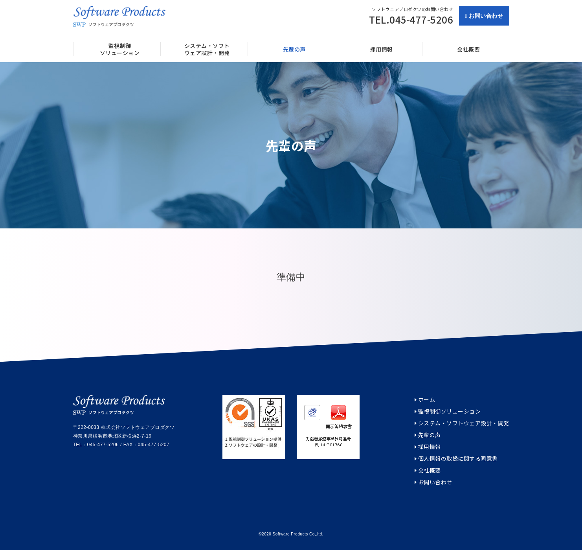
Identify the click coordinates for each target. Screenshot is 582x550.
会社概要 (428, 470)
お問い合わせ (484, 16)
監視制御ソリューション (448, 411)
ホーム (425, 400)
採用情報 (428, 447)
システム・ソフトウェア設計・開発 (462, 423)
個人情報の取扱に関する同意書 (456, 459)
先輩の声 (428, 435)
